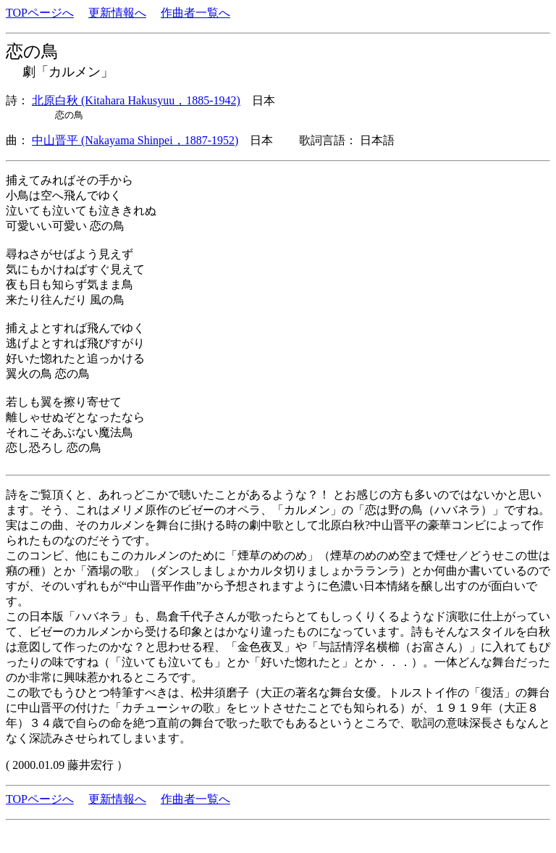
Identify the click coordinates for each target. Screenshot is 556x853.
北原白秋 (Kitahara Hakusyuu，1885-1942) (136, 100)
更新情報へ (117, 13)
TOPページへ (40, 13)
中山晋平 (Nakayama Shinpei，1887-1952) (135, 140)
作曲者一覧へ (195, 13)
